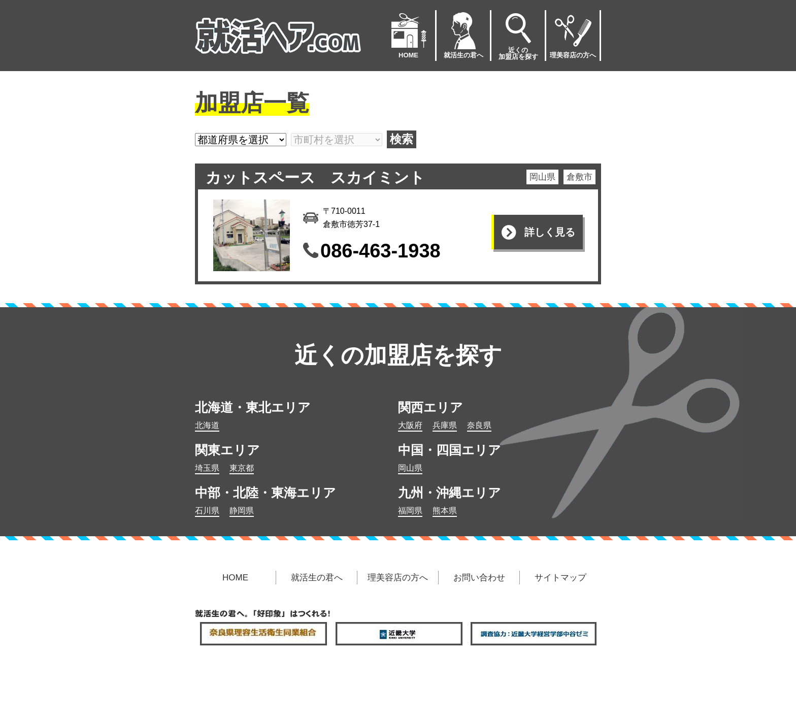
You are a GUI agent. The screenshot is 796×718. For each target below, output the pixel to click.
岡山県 (410, 468)
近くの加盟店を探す (518, 35)
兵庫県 (445, 425)
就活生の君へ (463, 34)
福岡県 (410, 510)
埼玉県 (207, 468)
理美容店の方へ (573, 34)
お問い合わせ (479, 577)
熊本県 (445, 510)
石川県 (207, 510)
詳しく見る (549, 232)
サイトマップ (560, 577)
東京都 (241, 468)
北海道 (207, 425)
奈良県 (479, 425)
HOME (408, 34)
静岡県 (241, 510)
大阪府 (410, 425)
